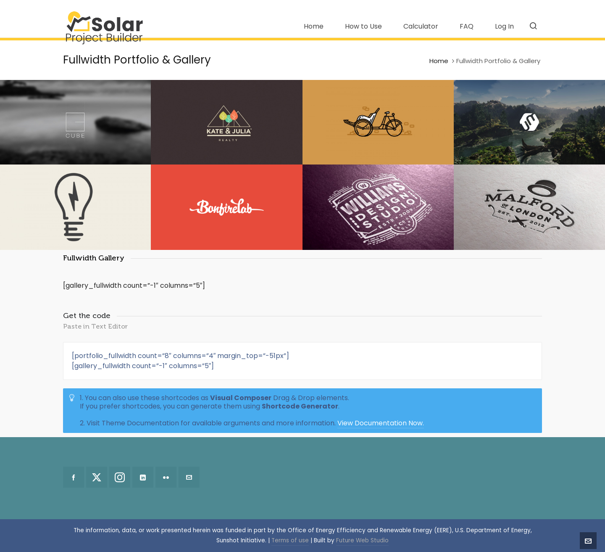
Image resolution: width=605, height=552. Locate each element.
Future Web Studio (362, 540)
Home (438, 60)
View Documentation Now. (380, 423)
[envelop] (189, 477)
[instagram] (119, 477)
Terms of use (290, 540)
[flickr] (165, 477)
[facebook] (73, 477)
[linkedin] (142, 477)
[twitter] (96, 477)
